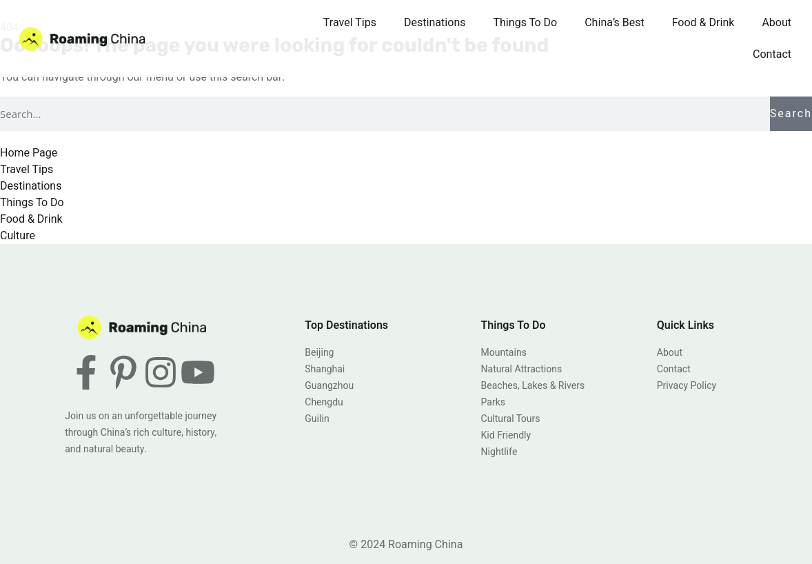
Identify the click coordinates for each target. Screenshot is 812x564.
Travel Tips (349, 22)
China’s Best (614, 22)
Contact (772, 54)
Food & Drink (703, 22)
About (776, 22)
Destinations (435, 22)
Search (791, 113)
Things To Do (526, 22)
